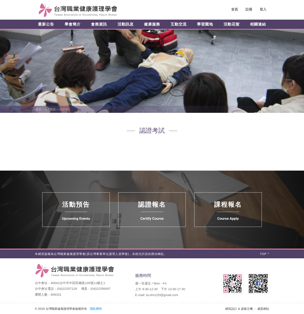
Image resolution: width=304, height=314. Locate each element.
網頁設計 (231, 308)
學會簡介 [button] (73, 24)
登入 (263, 9)
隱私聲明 (96, 308)
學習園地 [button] (205, 24)
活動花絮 (232, 24)
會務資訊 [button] (99, 24)
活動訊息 (50, 109)
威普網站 (263, 308)
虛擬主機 (247, 308)
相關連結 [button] (258, 24)
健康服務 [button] (152, 24)
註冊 (249, 9)
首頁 (234, 9)
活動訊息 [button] (126, 24)
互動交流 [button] (179, 24)
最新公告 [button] (46, 24)
